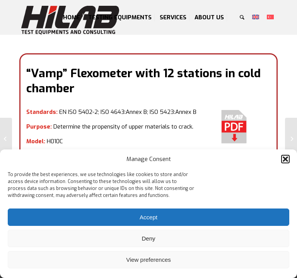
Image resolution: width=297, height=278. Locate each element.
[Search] (242, 17)
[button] (285, 159)
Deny (148, 238)
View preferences (148, 259)
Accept (148, 217)
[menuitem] (71, 17)
